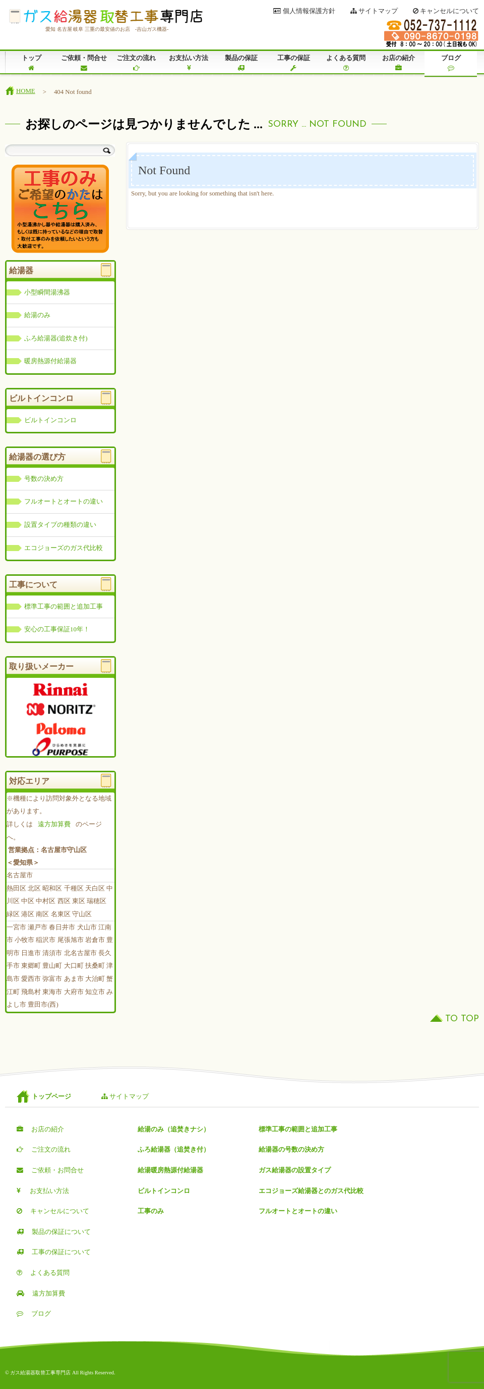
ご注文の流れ (136, 63)
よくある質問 (346, 63)
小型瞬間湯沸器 (47, 292)
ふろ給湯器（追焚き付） (174, 1149)
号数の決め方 (44, 478)
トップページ (51, 1096)
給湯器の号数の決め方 (291, 1149)
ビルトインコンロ (50, 420)
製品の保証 (241, 63)
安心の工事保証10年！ (57, 629)
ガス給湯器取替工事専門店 (106, 16)
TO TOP (462, 1019)
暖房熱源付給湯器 (50, 361)
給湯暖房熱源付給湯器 (170, 1170)
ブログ (451, 63)
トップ (31, 63)
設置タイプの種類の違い (60, 524)
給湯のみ (37, 315)
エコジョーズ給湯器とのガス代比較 (311, 1191)
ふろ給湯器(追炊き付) (56, 338)
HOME (25, 90)
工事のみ (151, 1211)
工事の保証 (293, 63)
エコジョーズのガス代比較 (63, 548)
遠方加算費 (54, 824)
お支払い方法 (188, 63)
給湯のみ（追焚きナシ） (174, 1129)
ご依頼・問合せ (83, 63)
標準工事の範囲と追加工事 (63, 606)
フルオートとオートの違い (63, 501)
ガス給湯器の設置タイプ (295, 1170)
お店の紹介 (398, 63)
